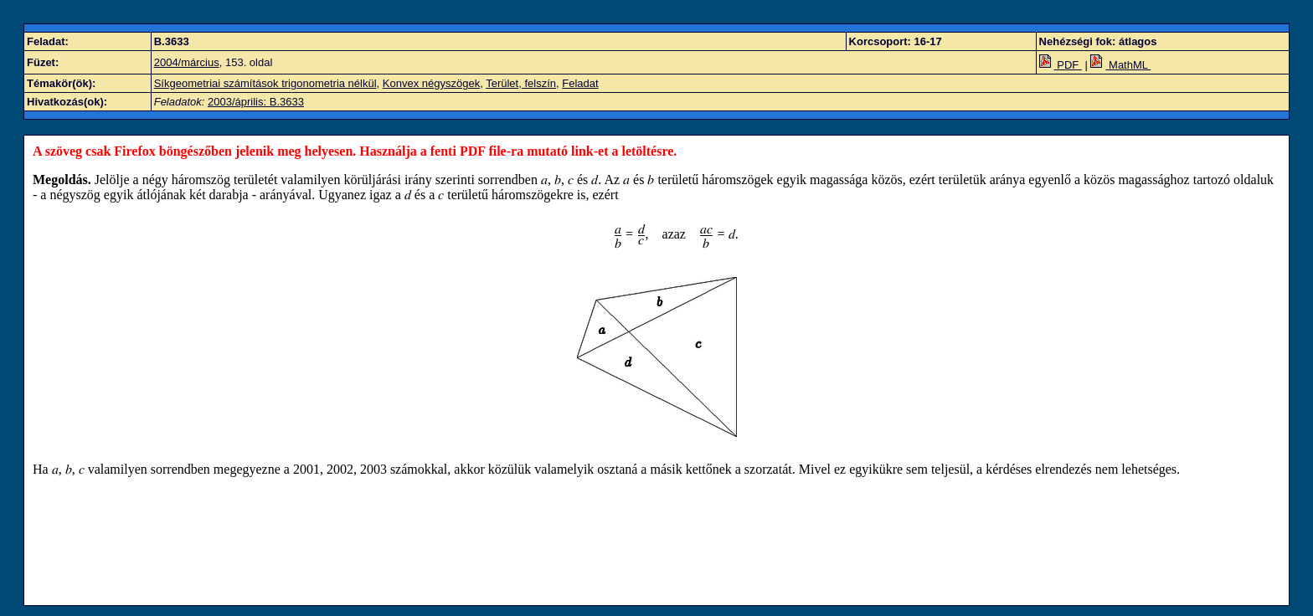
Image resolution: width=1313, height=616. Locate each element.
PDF (1060, 65)
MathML (1120, 65)
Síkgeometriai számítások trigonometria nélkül (265, 83)
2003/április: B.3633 (256, 101)
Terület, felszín (521, 83)
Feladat (580, 83)
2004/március (186, 62)
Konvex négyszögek (431, 83)
